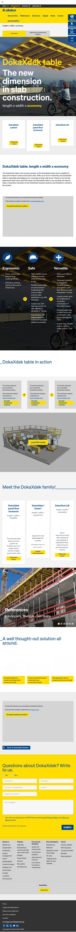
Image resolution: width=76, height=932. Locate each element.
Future (4, 859)
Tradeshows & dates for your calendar (51, 861)
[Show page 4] (67, 624)
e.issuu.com (34, 710)
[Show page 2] (61, 624)
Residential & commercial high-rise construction (23, 850)
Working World (66, 856)
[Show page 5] (70, 624)
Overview (14, 33)
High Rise (20, 845)
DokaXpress (50, 845)
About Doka (13, 15)
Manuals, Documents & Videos (38, 33)
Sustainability (13, 21)
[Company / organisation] (19, 787)
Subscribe (44, 890)
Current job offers (67, 851)
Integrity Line (7, 867)
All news (49, 856)
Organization (6, 848)
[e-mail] (56, 787)
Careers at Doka (66, 845)
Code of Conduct (8, 865)
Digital (45, 15)
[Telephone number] (19, 794)
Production (6, 851)
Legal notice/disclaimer (10, 908)
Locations (5, 876)
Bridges (20, 855)
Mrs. (16, 775)
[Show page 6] (73, 624)
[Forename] (19, 781)
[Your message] (38, 807)
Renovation (21, 864)
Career (60, 15)
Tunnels (20, 861)
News (53, 15)
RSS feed (49, 848)
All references (22, 867)
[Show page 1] (59, 624)
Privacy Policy (52, 818)
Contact (5, 873)
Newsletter (43, 885)
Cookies (5, 918)
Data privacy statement (10, 911)
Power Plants (21, 858)
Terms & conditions (9, 915)
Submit (68, 827)
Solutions (36, 15)
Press (4, 904)
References (25, 15)
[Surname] (56, 781)
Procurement (7, 879)
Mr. (6, 775)
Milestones (6, 845)
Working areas (66, 848)
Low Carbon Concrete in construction (36, 865)
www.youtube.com (37, 201)
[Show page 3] (64, 624)
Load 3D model (38, 442)
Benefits (64, 854)
